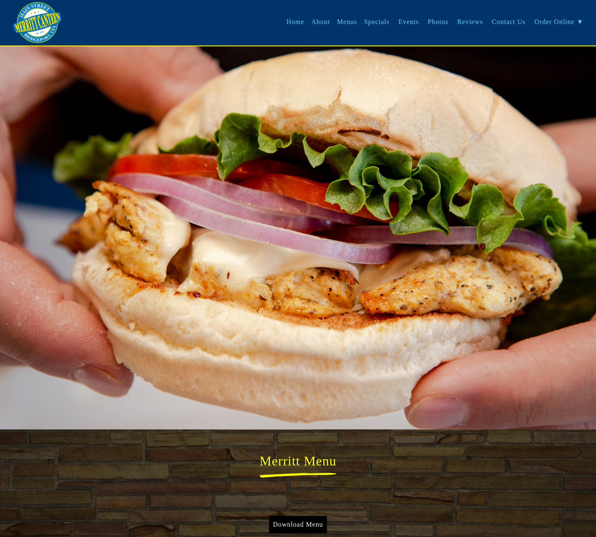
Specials (376, 21)
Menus (347, 21)
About (320, 21)
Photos (438, 21)
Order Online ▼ (559, 21)
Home (295, 21)
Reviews (470, 21)
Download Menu (298, 524)
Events (409, 21)
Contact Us (509, 21)
